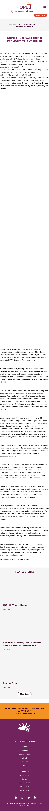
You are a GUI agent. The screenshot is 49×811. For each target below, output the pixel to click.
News (20, 25)
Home (10, 25)
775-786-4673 (24, 783)
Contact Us (24, 775)
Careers (24, 766)
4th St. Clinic (24, 787)
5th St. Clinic (24, 790)
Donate (24, 779)
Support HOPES (24, 754)
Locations (24, 762)
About (15, 25)
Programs (24, 750)
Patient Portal (24, 771)
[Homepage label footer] (24, 727)
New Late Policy (10, 683)
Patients (24, 747)
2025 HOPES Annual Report (15, 605)
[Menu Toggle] (45, 7)
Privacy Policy (35, 803)
